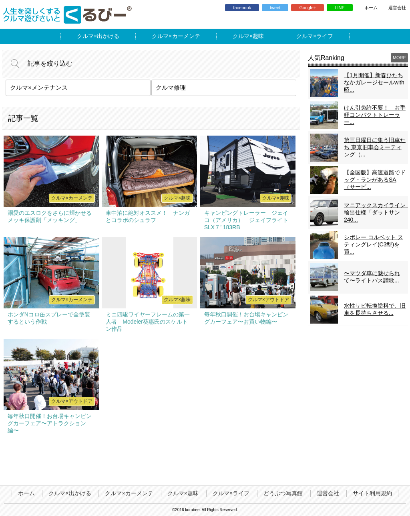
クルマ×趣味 (183, 493)
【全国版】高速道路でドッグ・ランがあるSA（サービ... (375, 179)
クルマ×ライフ (231, 493)
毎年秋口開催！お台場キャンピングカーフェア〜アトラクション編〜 (50, 423)
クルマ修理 (171, 87)
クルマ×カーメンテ (129, 493)
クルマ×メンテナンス (39, 87)
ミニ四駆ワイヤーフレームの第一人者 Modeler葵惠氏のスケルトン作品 (148, 321)
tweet (275, 7)
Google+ (307, 7)
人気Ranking (326, 57)
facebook (242, 7)
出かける (108, 36)
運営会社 (397, 7)
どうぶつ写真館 (283, 493)
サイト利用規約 (372, 493)
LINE (339, 7)
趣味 (258, 36)
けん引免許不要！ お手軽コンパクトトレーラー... (375, 114)
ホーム (371, 7)
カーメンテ (186, 36)
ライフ (324, 36)
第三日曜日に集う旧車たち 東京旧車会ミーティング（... (375, 147)
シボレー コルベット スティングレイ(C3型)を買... (373, 244)
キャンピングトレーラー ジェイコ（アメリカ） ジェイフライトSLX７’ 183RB (246, 220)
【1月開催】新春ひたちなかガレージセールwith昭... (374, 82)
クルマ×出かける (69, 493)
